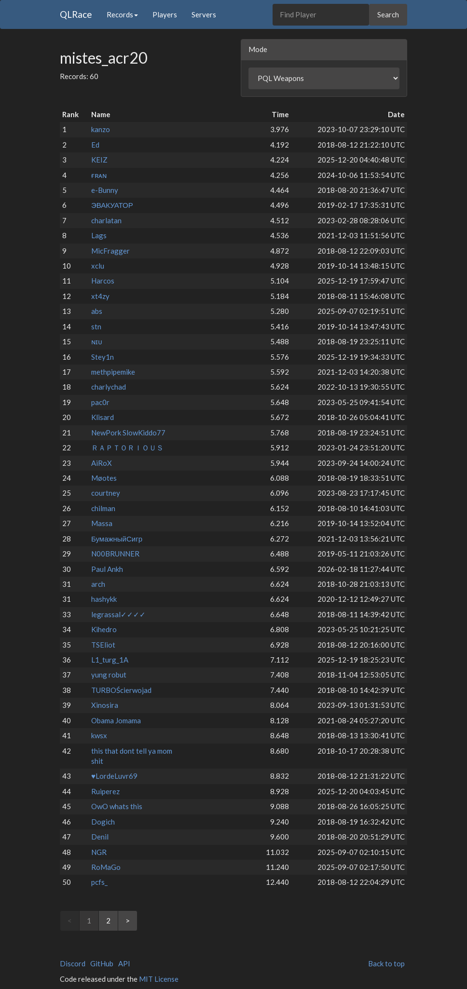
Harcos (102, 280)
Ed (95, 144)
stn (96, 326)
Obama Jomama (116, 720)
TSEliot (103, 644)
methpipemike (113, 371)
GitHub (101, 963)
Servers (204, 14)
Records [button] (122, 14)
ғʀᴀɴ (99, 175)
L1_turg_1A (109, 659)
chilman (103, 508)
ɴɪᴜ (96, 341)
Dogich (103, 821)
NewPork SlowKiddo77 (128, 432)
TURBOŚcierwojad (121, 690)
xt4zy (100, 296)
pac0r (100, 402)
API (124, 963)
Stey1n (102, 356)
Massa (101, 523)
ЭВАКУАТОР (112, 205)
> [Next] (127, 920)
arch (98, 584)
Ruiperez (105, 791)
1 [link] (89, 920)
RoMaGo (106, 867)
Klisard (102, 417)
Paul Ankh (107, 569)
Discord (72, 963)
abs (96, 311)
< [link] (70, 920)
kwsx (99, 735)
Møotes (104, 478)
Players (164, 14)
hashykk (104, 599)
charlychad (108, 386)
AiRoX (101, 463)
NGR (99, 852)
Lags (99, 235)
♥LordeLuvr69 (114, 776)
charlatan (106, 220)
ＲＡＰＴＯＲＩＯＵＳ (127, 447)
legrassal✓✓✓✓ (118, 614)
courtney (105, 492)
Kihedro (104, 629)
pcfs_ (99, 882)
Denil (100, 836)
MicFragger (110, 250)
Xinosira (104, 705)
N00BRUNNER (115, 553)
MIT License (159, 979)
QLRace (76, 14)
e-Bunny (104, 190)
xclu (97, 265)
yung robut (108, 674)
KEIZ (99, 159)
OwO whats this (116, 806)
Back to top (386, 963)
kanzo (100, 129)
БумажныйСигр (116, 538)
